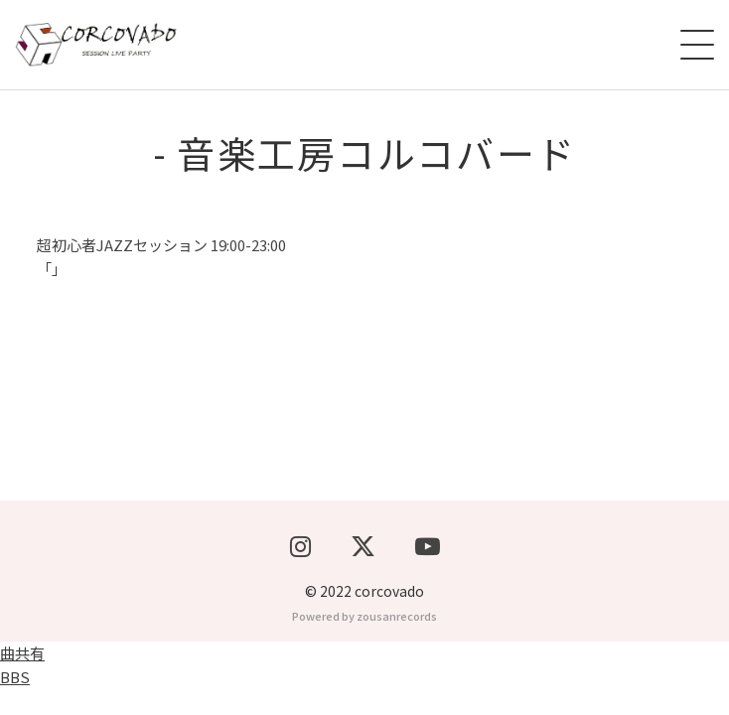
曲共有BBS (22, 690)
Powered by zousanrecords (364, 641)
